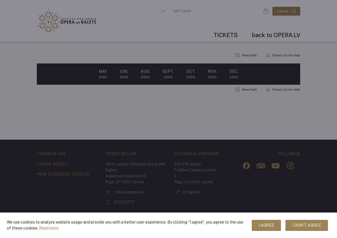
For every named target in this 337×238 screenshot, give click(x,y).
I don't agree (306, 225)
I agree (266, 225)
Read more (49, 228)
